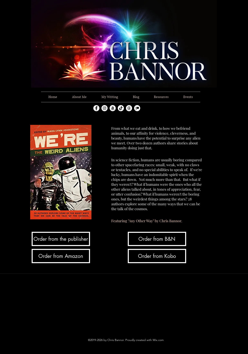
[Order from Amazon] (61, 256)
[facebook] (96, 108)
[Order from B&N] (157, 239)
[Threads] (129, 108)
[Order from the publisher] (61, 239)
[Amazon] (113, 108)
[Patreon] (137, 108)
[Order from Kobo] (157, 256)
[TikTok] (121, 108)
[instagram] (104, 108)
